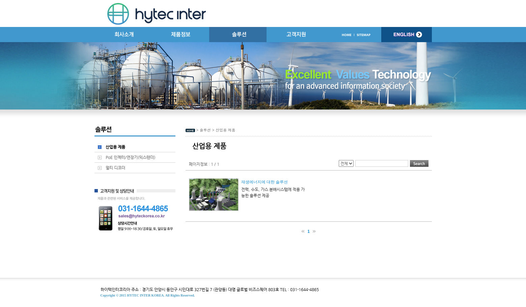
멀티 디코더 (115, 167)
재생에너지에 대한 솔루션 (264, 182)
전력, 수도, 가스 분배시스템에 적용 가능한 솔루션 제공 (273, 192)
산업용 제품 (115, 147)
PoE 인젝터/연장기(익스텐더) (130, 157)
